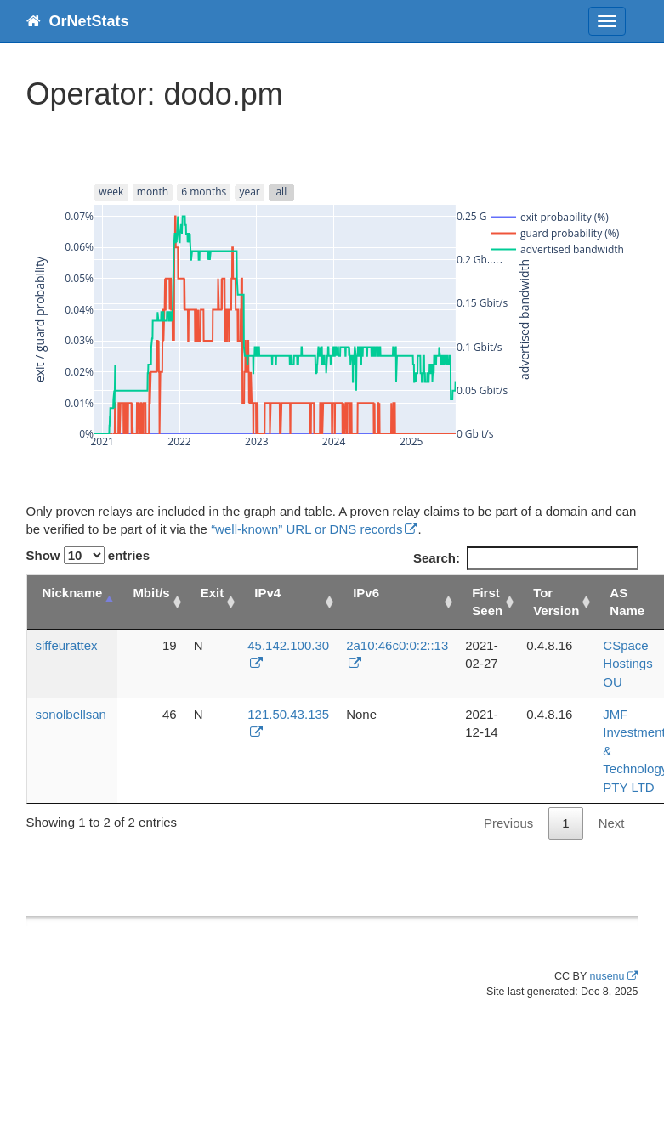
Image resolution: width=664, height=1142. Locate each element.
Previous (508, 823)
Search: (525, 557)
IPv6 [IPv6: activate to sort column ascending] (366, 592)
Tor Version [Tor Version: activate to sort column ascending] (556, 601)
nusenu (606, 976)
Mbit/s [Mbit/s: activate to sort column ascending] (151, 592)
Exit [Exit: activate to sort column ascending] (212, 592)
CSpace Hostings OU (627, 663)
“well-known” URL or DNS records (306, 529)
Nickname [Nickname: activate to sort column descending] (73, 592)
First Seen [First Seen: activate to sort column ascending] (487, 601)
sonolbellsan (71, 714)
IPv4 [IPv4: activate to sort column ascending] (267, 592)
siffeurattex (67, 645)
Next (612, 823)
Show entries (88, 555)
